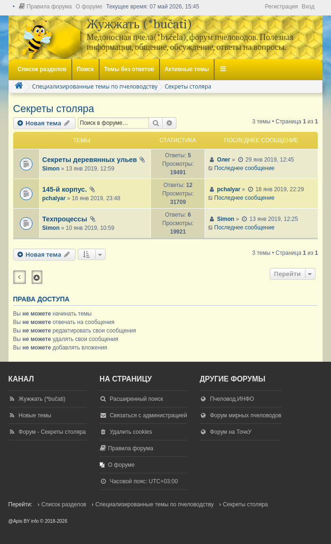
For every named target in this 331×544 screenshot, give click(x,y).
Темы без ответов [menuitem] (129, 69)
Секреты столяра (53, 108)
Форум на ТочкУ (230, 432)
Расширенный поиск (136, 399)
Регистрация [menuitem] (281, 6)
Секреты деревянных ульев (89, 159)
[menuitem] (45, 6)
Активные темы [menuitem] (187, 69)
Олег (223, 159)
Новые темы (34, 415)
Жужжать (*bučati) (41, 399)
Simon (51, 168)
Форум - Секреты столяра (52, 432)
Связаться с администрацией (148, 415)
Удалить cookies (131, 432)
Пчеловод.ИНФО (232, 399)
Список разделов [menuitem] (42, 69)
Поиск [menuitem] (85, 69)
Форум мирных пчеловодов (245, 415)
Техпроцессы (64, 219)
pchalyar (54, 198)
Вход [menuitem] (308, 6)
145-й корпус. (64, 189)
